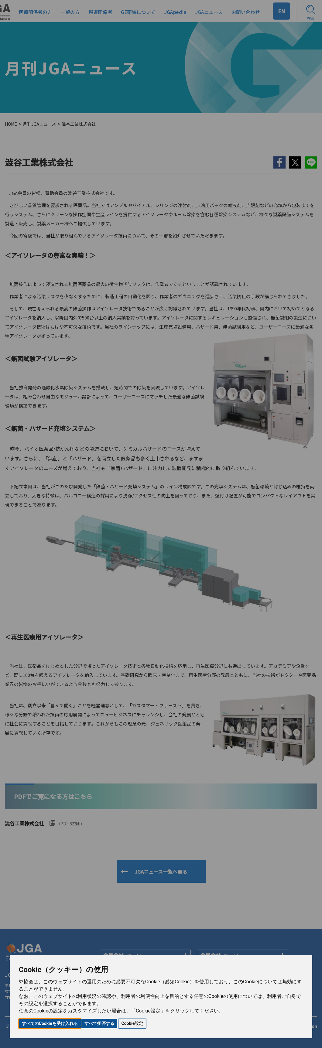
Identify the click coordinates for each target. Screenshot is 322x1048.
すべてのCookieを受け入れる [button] (50, 1023)
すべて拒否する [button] (99, 1023)
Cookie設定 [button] (132, 1023)
